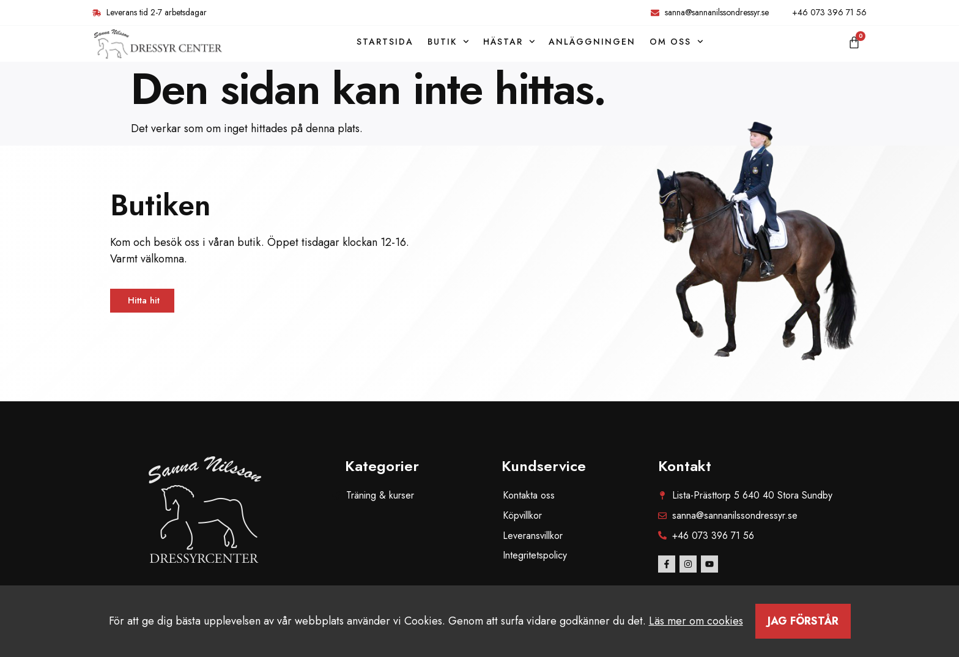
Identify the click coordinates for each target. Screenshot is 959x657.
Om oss (676, 41)
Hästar (509, 41)
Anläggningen (592, 41)
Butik (448, 41)
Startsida (385, 41)
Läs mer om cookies (696, 621)
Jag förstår (803, 621)
